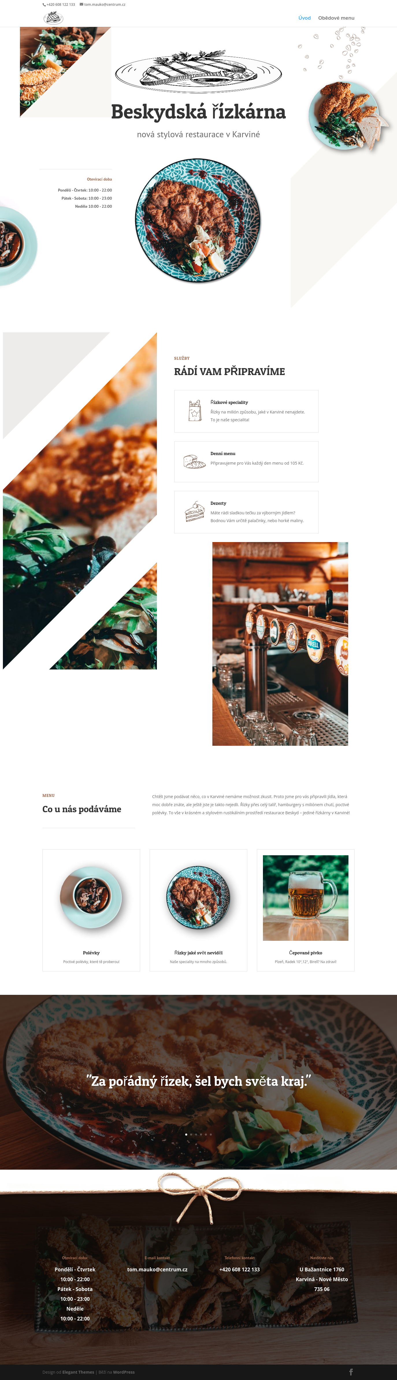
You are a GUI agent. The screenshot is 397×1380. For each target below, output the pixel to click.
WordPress (124, 1372)
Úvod (304, 18)
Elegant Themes (78, 1372)
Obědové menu (336, 18)
